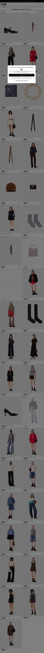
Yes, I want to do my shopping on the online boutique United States (22, 75)
